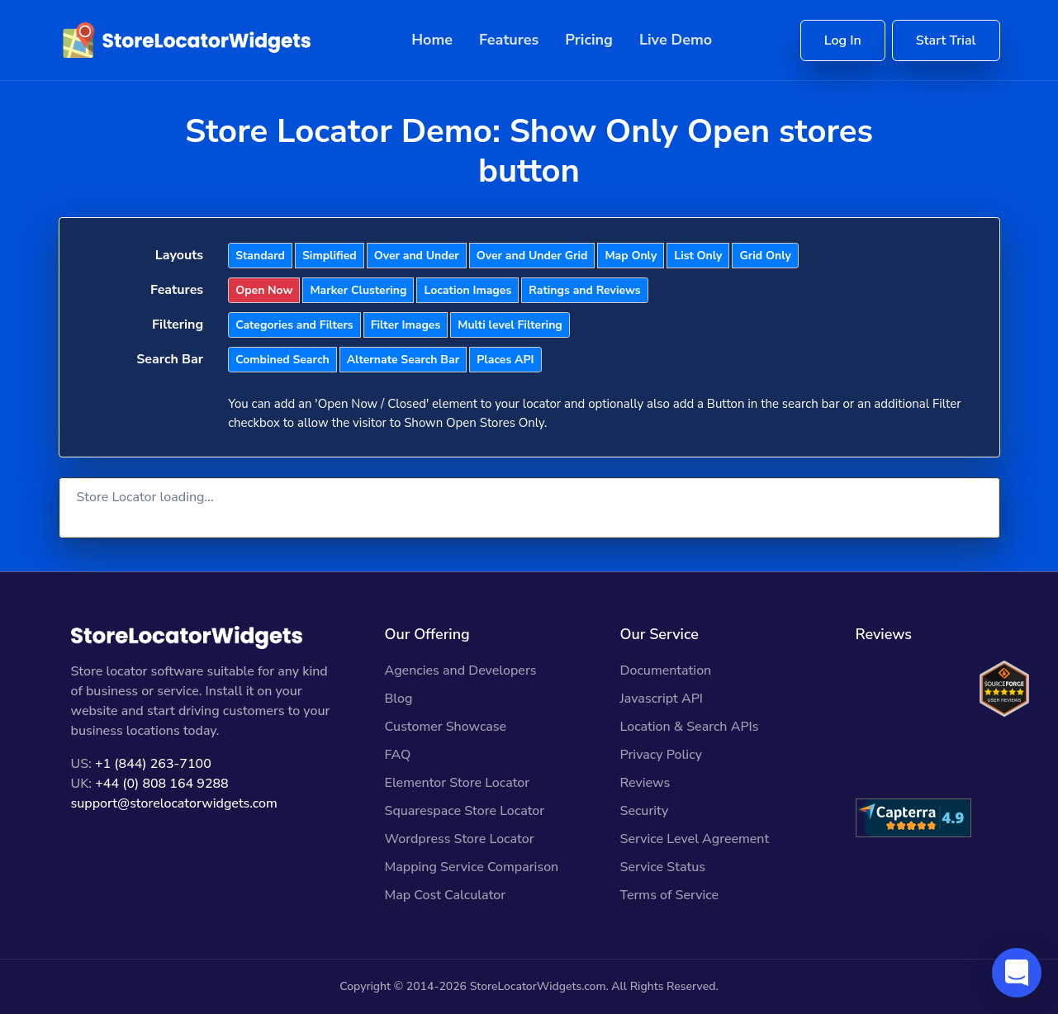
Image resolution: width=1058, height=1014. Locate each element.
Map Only (631, 255)
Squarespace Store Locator (465, 811)
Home (432, 40)
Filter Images (406, 325)
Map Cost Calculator (445, 895)
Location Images (467, 290)
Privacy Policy (661, 755)
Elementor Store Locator (457, 783)
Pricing (589, 40)
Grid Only (764, 255)
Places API (505, 359)
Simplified (329, 255)
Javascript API (662, 698)
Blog (399, 698)
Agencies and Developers (461, 670)
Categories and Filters (294, 325)
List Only (698, 255)
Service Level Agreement (695, 839)
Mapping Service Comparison (472, 867)
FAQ (398, 755)
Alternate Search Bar (403, 359)
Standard (260, 255)
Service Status (662, 867)
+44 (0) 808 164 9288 (161, 784)
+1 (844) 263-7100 (153, 764)
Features (508, 40)
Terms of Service (669, 895)
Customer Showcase (446, 727)
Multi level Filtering (510, 325)
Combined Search (282, 359)
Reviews (645, 783)
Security (644, 811)
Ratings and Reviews (584, 290)
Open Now (263, 290)
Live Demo (675, 40)
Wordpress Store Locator (459, 839)
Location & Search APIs (689, 727)
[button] (1016, 972)
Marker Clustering (358, 290)
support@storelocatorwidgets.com (174, 803)
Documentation (666, 670)
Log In (842, 40)
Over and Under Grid (532, 255)
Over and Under (416, 255)
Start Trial (946, 40)
